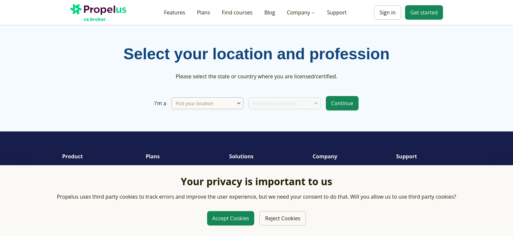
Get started (424, 12)
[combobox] (238, 103)
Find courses (237, 12)
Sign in (388, 12)
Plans (203, 12)
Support (337, 12)
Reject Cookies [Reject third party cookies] (282, 218)
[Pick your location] (204, 103)
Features (174, 12)
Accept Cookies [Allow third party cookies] (230, 218)
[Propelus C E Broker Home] (99, 12)
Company (301, 12)
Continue (342, 103)
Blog (269, 12)
